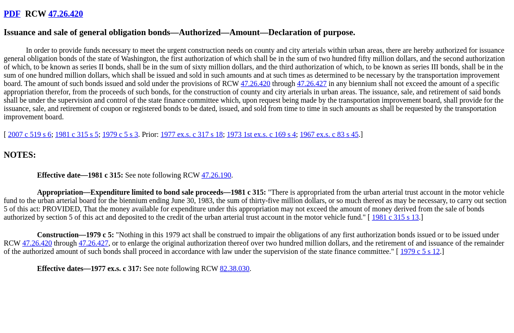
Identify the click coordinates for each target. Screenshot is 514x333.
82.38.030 (235, 268)
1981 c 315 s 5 (76, 134)
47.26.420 (65, 13)
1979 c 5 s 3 (120, 134)
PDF (12, 13)
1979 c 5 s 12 (419, 251)
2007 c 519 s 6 (29, 134)
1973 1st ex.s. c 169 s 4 (261, 134)
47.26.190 (216, 175)
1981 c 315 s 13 (395, 217)
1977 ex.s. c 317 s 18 (192, 134)
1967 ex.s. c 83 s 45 (329, 134)
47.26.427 (312, 83)
